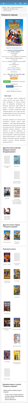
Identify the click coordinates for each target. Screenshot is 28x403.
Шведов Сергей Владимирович (15, 50)
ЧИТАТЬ (7, 81)
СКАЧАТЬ (9, 86)
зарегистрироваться (10, 399)
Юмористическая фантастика (10, 9)
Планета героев (15, 51)
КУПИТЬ (14, 78)
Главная (4, 7)
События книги (14, 71)
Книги (8, 7)
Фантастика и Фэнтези (17, 7)
